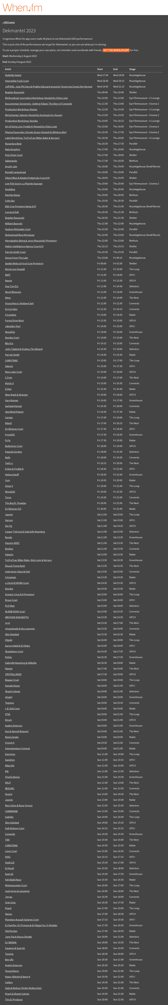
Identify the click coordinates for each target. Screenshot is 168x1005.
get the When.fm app (116, 50)
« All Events (9, 22)
